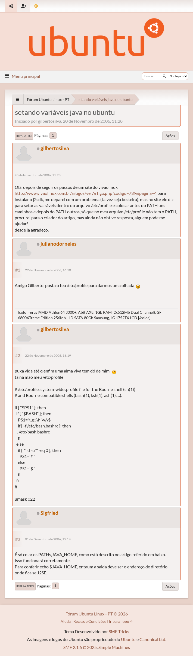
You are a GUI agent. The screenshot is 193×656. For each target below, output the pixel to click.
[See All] (17, 99)
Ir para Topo (25, 586)
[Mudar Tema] (36, 6)
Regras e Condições (89, 621)
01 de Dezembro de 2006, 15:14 (48, 539)
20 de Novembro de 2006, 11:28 (38, 175)
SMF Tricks (119, 631)
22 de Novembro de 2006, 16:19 (48, 355)
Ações (170, 136)
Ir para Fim (24, 135)
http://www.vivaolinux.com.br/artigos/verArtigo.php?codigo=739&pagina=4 (86, 193)
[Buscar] (164, 76)
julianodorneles (58, 244)
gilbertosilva (55, 148)
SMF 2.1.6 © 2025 (80, 647)
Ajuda (66, 621)
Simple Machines (114, 647)
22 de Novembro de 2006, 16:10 (48, 270)
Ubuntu (128, 639)
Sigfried (49, 513)
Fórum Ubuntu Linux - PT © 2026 (97, 613)
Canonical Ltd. (152, 639)
